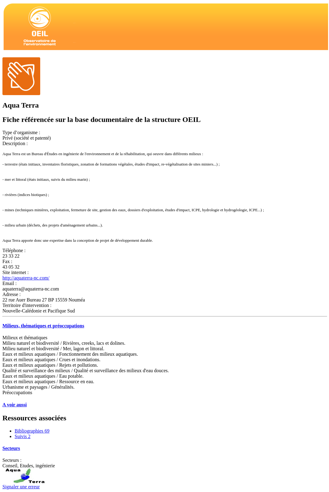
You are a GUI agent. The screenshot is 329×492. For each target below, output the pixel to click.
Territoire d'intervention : (26, 305)
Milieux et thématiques (25, 337)
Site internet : (15, 272)
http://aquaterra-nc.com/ (25, 277)
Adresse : (11, 294)
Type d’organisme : (21, 132)
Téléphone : (14, 250)
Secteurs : (12, 460)
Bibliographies (32, 430)
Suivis (22, 436)
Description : (15, 143)
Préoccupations (17, 392)
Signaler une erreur (21, 486)
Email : (9, 283)
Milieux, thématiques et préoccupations (43, 325)
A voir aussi (14, 404)
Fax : (7, 261)
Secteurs (11, 448)
